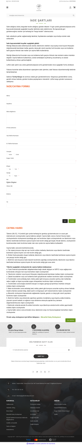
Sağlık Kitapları (34, 424)
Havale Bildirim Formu (60, 407)
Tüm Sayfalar (70, 320)
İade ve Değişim (11, 426)
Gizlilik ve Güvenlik (11, 423)
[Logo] (39, 7)
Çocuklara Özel (34, 411)
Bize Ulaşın (9, 411)
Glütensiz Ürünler (35, 407)
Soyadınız (9, 103)
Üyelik (56, 414)
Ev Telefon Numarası (12, 143)
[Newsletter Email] (41, 349)
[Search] (41, 15)
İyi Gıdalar (33, 414)
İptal (65, 221)
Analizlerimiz (10, 429)
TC (9, 176)
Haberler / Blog (10, 407)
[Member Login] (70, 7)
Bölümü (8, 194)
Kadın (10, 154)
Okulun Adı (9, 186)
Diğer (15, 176)
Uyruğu (8, 173)
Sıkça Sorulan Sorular (60, 404)
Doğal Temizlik (34, 417)
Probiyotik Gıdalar (35, 404)
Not (7, 179)
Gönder (72, 221)
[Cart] (74, 7)
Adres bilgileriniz (11, 111)
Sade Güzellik (34, 421)
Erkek (17, 154)
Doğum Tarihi (10, 158)
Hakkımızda (9, 404)
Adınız (8, 95)
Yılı (7, 202)
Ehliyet (8, 166)
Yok (16, 169)
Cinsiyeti (8, 151)
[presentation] (21, 214)
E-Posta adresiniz (11, 127)
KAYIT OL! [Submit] (41, 356)
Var (10, 169)
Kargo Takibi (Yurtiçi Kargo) (62, 411)
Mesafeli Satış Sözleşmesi (51, 317)
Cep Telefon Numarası (12, 135)
